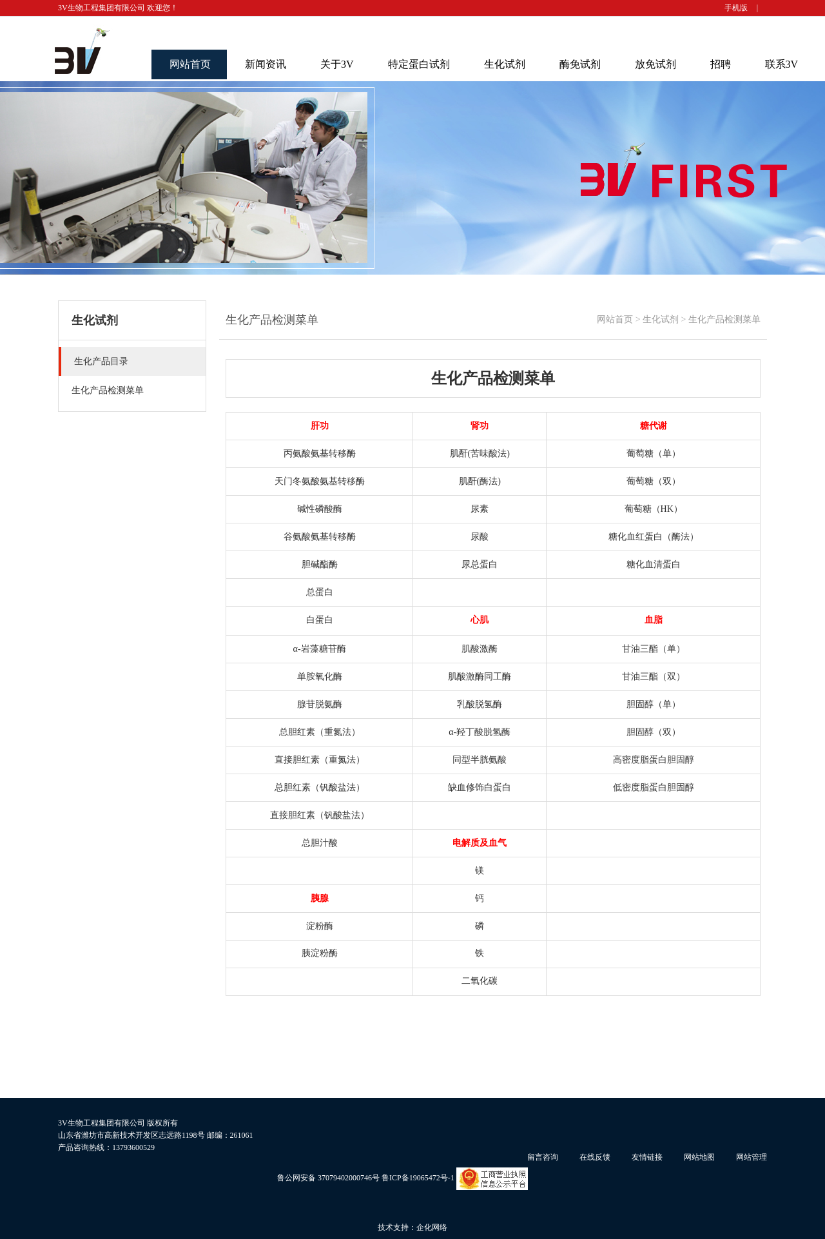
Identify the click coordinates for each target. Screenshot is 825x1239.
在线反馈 (594, 1157)
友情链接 (647, 1157)
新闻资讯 (265, 64)
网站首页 (190, 64)
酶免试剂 (580, 64)
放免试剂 (655, 64)
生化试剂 (504, 64)
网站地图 (699, 1157)
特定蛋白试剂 (419, 64)
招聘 (720, 64)
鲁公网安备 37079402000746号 (328, 1177)
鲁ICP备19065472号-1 (418, 1177)
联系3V (782, 64)
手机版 (736, 7)
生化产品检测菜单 (724, 319)
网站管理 (751, 1157)
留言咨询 (542, 1157)
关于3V (337, 64)
